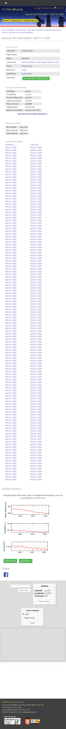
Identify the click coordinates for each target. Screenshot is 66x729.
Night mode (28, 618)
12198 (23, 70)
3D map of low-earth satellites (21, 32)
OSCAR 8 (34, 145)
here (19, 707)
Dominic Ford (9, 702)
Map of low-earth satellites (33, 30)
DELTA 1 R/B (10, 147)
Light (26, 614)
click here (40, 705)
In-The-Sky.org (12, 9)
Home (5, 20)
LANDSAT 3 (10, 145)
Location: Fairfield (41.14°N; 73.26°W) (49, 8)
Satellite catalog (30, 20)
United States (27, 66)
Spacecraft (15, 20)
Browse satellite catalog (11, 30)
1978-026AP (26, 74)
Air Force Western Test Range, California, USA (40, 62)
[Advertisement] (33, 644)
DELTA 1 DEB (35, 147)
